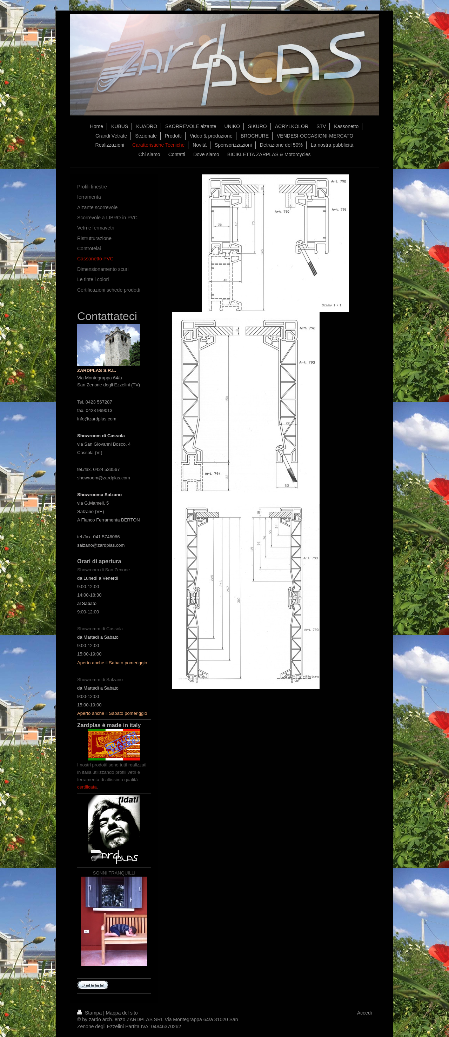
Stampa (90, 1013)
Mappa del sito (122, 1013)
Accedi (364, 1013)
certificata (87, 787)
